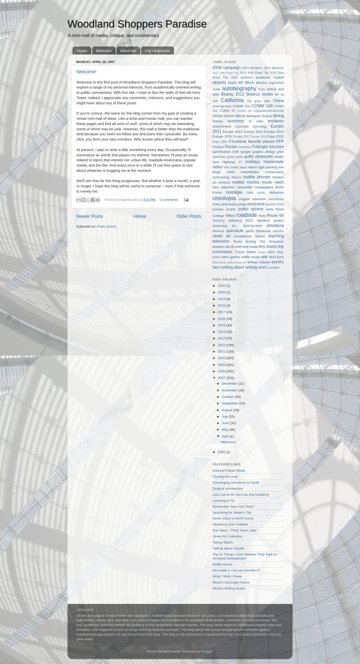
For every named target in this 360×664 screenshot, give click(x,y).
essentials (242, 126)
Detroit (229, 116)
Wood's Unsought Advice (231, 582)
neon (279, 182)
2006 (222, 452)
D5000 (217, 116)
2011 (222, 351)
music (267, 182)
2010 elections (252, 68)
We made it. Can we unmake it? (236, 570)
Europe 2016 (222, 136)
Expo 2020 (220, 142)
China (278, 100)
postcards (256, 204)
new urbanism (223, 187)
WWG (262, 267)
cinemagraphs (222, 106)
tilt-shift (236, 247)
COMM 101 (241, 106)
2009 (222, 365)
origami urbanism (252, 199)
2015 (222, 325)
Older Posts (188, 216)
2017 (222, 312)
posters (271, 204)
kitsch (252, 167)
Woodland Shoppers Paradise (137, 24)
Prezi (280, 204)
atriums (261, 83)
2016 (222, 319)
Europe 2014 (274, 132)
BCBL (262, 89)
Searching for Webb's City (231, 512)
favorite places (261, 141)
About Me (128, 51)
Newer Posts (89, 216)
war (264, 256)
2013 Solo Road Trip (254, 73)
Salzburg (218, 220)
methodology (221, 177)
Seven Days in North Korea (233, 518)
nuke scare (255, 192)
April (226, 436)
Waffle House (222, 564)
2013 (222, 338)
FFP (280, 141)
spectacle (234, 230)
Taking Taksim (223, 542)
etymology (259, 126)
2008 (222, 371)
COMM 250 (244, 110)
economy (236, 121)
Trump (239, 252)
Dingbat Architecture (227, 488)
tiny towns (268, 246)
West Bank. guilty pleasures (229, 262)
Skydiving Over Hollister (230, 524)
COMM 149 (262, 106)
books (267, 94)
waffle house (250, 257)
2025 (222, 286)
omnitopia (224, 198)
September (230, 403)
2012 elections (274, 68)
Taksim (260, 236)
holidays (252, 161)
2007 (222, 378)
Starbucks (263, 231)
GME (235, 152)
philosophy (229, 204)
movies (253, 182)
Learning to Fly (223, 500)
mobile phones (256, 177)
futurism (276, 146)
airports (219, 82)
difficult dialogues (248, 116)
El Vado (256, 121)
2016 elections (242, 77)
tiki (228, 247)
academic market (270, 77)
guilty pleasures (258, 156)
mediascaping (274, 172)
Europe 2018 (259, 136)
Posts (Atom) (106, 226)
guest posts (235, 157)
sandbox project (270, 220)
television (221, 241)
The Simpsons (272, 241)
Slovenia (218, 231)
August (227, 410)
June (226, 423)
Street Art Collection (227, 536)
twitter (251, 252)
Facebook (237, 141)
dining (278, 115)
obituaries (276, 192)
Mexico (236, 177)
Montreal (224, 182)
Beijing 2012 (232, 94)
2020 (222, 292)
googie (246, 152)
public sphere (251, 209)
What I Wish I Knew (227, 576)
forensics (245, 147)
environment (221, 126)
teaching (276, 236)
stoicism (278, 231)
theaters (218, 247)
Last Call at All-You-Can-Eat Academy (240, 494)
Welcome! (86, 71)
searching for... (225, 226)
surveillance (243, 236)
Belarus (253, 94)
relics (230, 215)
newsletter (245, 187)
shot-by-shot (252, 226)
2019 (222, 299)
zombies (273, 267)
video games (230, 257)
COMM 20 (227, 111)
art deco (246, 82)
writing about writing (239, 267)
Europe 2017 (241, 136)
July (225, 416)
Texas (237, 241)
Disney (217, 121)
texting (251, 241)
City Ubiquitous (157, 51)
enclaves (276, 121)
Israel (234, 167)
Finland (218, 147)
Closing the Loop (225, 476)
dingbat (267, 116)
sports (250, 231)
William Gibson (259, 262)
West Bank (276, 257)
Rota (262, 216)
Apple (232, 83)
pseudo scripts (224, 209)
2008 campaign (226, 67)
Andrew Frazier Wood (228, 470)
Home (82, 51)
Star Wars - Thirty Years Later (234, 530)
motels (238, 182)
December (230, 383)
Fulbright (260, 146)
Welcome (104, 51)
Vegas (262, 252)
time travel (250, 247)
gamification (221, 152)
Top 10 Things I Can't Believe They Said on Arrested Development (244, 556)
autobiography (239, 88)
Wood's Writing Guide (228, 588)
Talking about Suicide (228, 548)
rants (269, 209)
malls (231, 172)
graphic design (263, 152)
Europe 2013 (253, 132)
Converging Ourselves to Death (236, 482)
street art (221, 236)
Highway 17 (232, 162)
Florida (231, 146)
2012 (222, 345)
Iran (226, 167)
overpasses (276, 199)
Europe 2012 (232, 132)
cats (267, 101)
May (225, 429)
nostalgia (234, 192)
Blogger (206, 651)
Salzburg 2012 (240, 220)
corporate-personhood (269, 111)
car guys (254, 101)
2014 (222, 332)
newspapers (264, 187)
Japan (243, 167)
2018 (222, 305)
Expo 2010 (276, 136)
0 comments (169, 200)
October (228, 397)
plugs (242, 204)
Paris (216, 204)
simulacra (275, 225)
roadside (246, 215)
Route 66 (275, 215)
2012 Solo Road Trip (225, 72)
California (232, 100)
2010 (222, 358)
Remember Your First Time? (233, 506)
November (230, 390)
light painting (268, 167)
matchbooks (250, 172)
